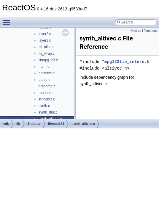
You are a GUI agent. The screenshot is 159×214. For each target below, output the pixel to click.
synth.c (44, 106)
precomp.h (47, 86)
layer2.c (45, 34)
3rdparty (34, 123)
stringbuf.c (47, 99)
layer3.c (45, 40)
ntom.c (44, 66)
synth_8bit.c (48, 112)
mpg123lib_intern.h (126, 61)
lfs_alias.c (46, 47)
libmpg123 (56, 123)
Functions (151, 31)
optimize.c (47, 73)
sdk (6, 123)
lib (18, 123)
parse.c (44, 80)
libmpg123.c (48, 60)
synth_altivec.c (83, 123)
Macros (136, 31)
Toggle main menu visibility (8, 20)
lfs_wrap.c (47, 53)
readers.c (46, 93)
